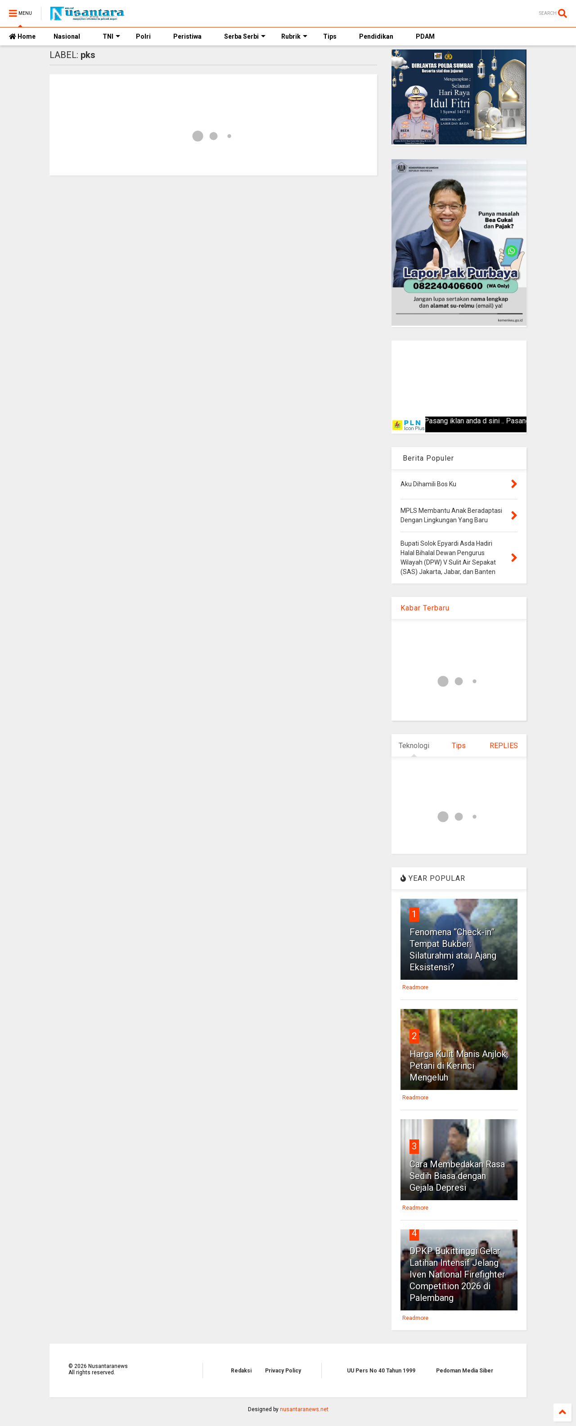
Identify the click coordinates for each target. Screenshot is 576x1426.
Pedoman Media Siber (464, 1371)
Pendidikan (376, 36)
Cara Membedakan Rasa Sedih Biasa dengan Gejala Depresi (457, 1176)
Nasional (67, 36)
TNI (111, 36)
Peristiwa (187, 36)
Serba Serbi (245, 36)
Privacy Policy (283, 1371)
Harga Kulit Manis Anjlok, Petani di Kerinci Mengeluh (459, 1066)
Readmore (415, 987)
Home (22, 36)
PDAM (425, 36)
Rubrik (294, 36)
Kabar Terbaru (425, 608)
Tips (330, 36)
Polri (143, 36)
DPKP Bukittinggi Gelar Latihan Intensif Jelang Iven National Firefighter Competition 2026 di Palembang (457, 1274)
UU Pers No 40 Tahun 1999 (381, 1371)
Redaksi (241, 1371)
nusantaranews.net (304, 1409)
